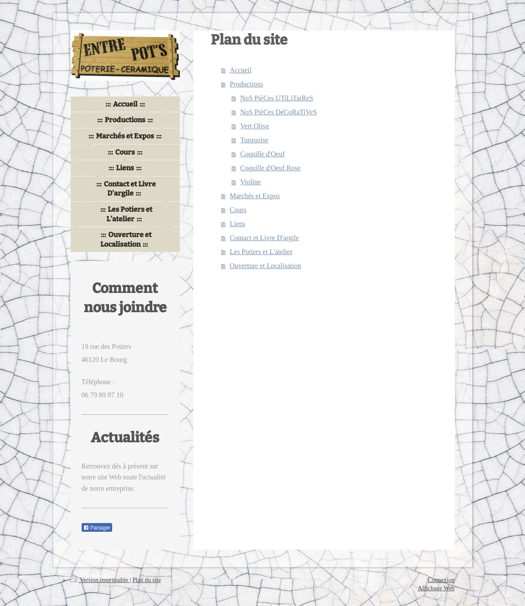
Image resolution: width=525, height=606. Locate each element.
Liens (238, 223)
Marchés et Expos (255, 196)
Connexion (441, 580)
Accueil (241, 70)
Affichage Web (436, 588)
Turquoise (254, 140)
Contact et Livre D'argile (264, 237)
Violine (250, 182)
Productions (246, 84)
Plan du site (146, 580)
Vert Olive (254, 126)
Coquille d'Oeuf (262, 154)
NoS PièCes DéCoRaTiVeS (278, 112)
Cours (238, 209)
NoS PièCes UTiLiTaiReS (276, 98)
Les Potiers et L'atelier (261, 251)
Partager (96, 528)
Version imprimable (100, 580)
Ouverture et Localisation (266, 265)
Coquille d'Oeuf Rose (270, 168)
